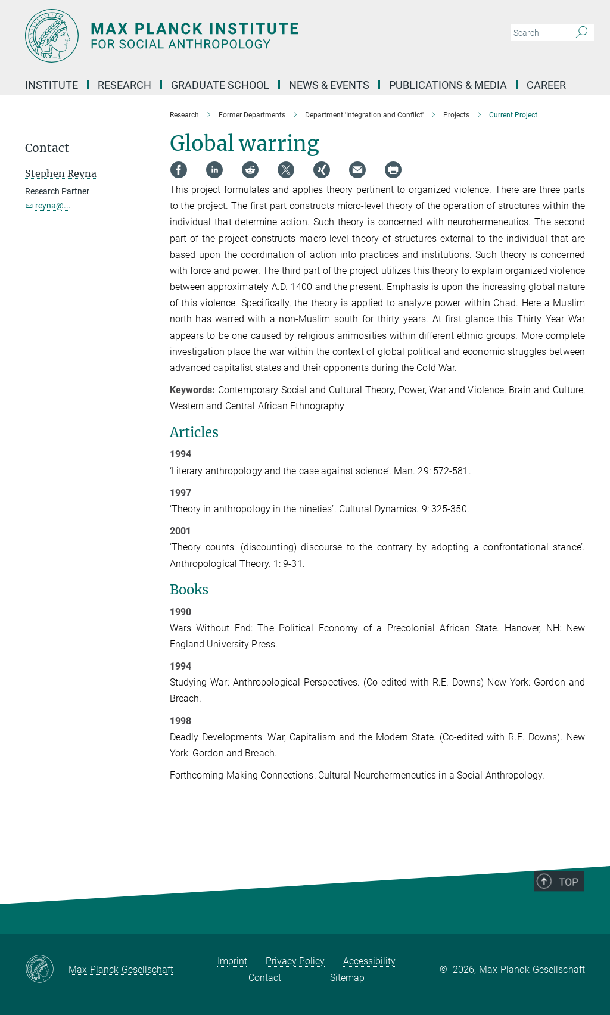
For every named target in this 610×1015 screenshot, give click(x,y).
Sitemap (347, 977)
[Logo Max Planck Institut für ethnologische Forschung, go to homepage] (248, 36)
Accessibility (369, 961)
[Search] (581, 32)
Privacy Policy (295, 961)
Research (124, 84)
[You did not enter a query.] (539, 33)
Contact (264, 977)
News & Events (329, 84)
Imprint (232, 961)
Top (572, 905)
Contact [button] (47, 148)
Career (546, 84)
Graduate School (220, 84)
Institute (51, 84)
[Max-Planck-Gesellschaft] (47, 969)
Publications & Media (448, 84)
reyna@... (53, 205)
